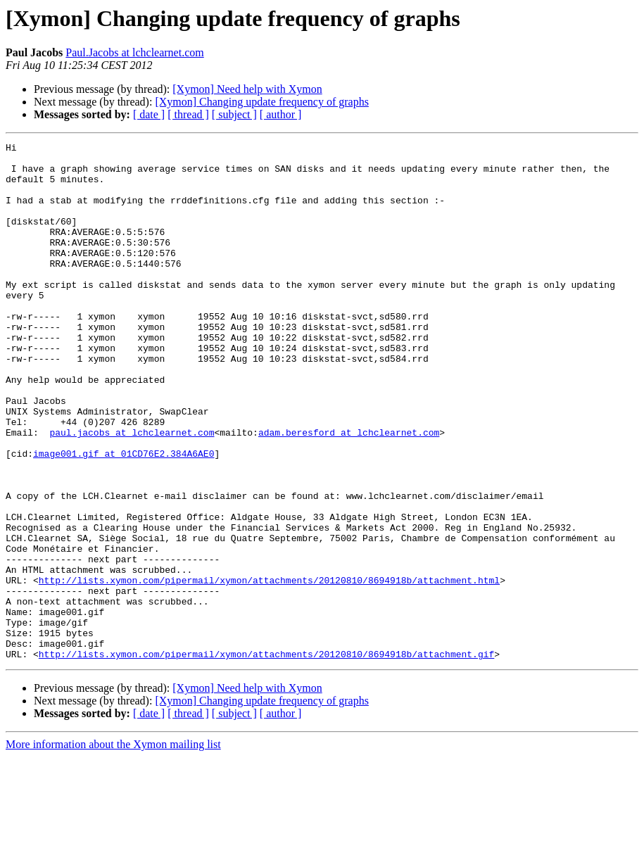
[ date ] (149, 114)
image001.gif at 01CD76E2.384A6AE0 (123, 516)
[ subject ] (234, 114)
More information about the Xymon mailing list (113, 848)
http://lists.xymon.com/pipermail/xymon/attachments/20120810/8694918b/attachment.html (269, 668)
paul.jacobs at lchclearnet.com (131, 491)
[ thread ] (188, 114)
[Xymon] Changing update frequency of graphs (261, 102)
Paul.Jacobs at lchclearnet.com (134, 52)
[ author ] (281, 114)
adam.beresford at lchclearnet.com (348, 491)
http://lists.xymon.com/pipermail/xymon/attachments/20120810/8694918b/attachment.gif (266, 757)
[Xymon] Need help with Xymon (247, 89)
